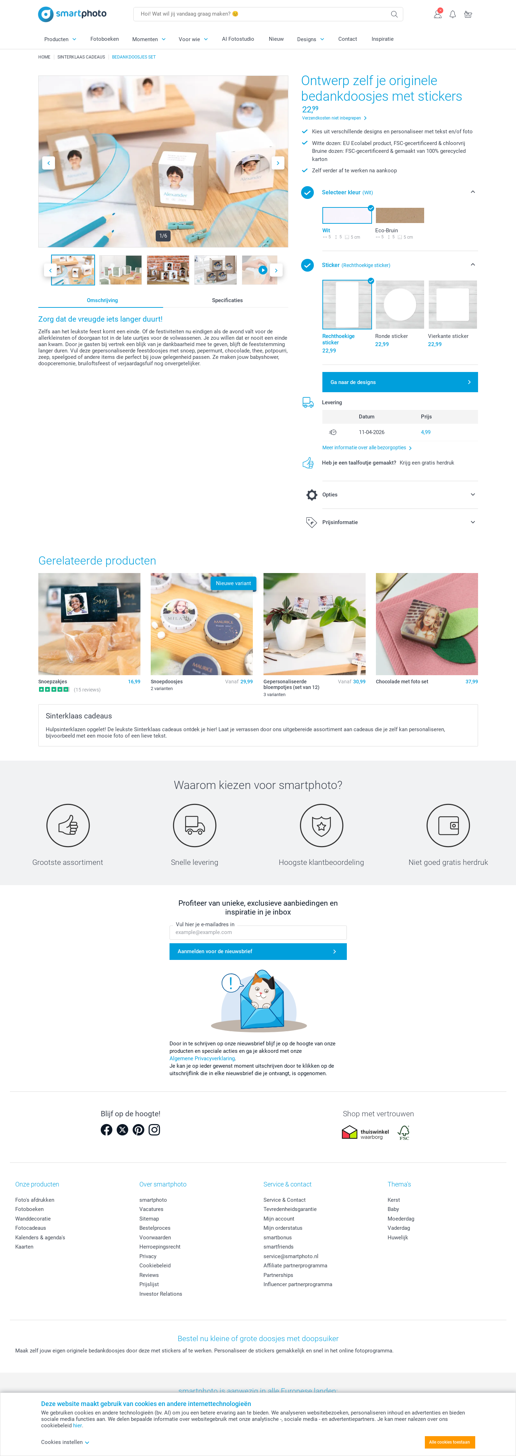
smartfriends (278, 1247)
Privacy (147, 1256)
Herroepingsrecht (160, 1247)
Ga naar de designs (353, 382)
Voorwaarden (155, 1237)
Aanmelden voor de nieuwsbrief (215, 951)
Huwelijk (398, 1237)
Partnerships (278, 1275)
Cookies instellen (65, 1442)
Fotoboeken (104, 39)
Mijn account (278, 1219)
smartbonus (277, 1237)
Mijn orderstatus (283, 1228)
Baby (393, 1209)
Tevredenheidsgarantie (290, 1209)
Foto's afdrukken (34, 1200)
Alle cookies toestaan (449, 1442)
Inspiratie (383, 39)
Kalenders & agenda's (40, 1237)
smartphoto (153, 1200)
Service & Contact (284, 1200)
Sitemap (149, 1219)
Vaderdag (399, 1228)
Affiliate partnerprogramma (295, 1265)
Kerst (394, 1200)
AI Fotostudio (238, 39)
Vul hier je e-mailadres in (205, 925)
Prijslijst (149, 1284)
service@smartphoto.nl (290, 1256)
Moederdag (401, 1219)
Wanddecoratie (33, 1219)
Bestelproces (155, 1228)
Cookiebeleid (155, 1265)
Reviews (149, 1275)
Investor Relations (160, 1294)
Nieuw (276, 39)
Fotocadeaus (30, 1228)
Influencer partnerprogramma (297, 1284)
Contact (347, 39)
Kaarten (24, 1247)
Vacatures (151, 1209)
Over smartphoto (163, 1184)
